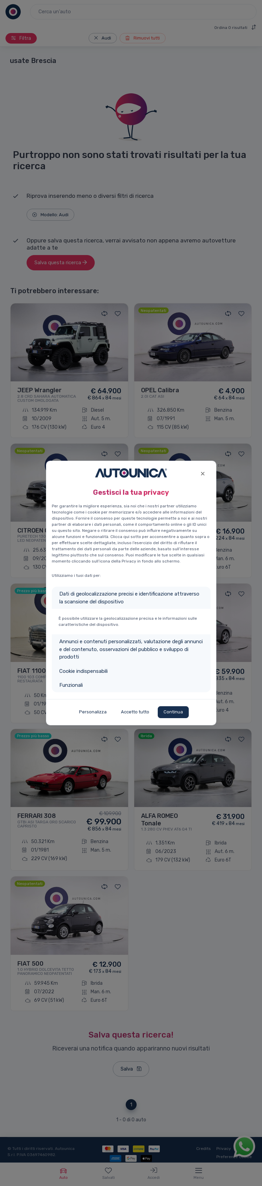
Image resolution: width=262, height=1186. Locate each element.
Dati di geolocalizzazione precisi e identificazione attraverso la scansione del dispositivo (129, 598)
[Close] (203, 473)
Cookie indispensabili (83, 671)
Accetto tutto (135, 711)
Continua (173, 711)
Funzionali (71, 685)
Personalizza (93, 711)
